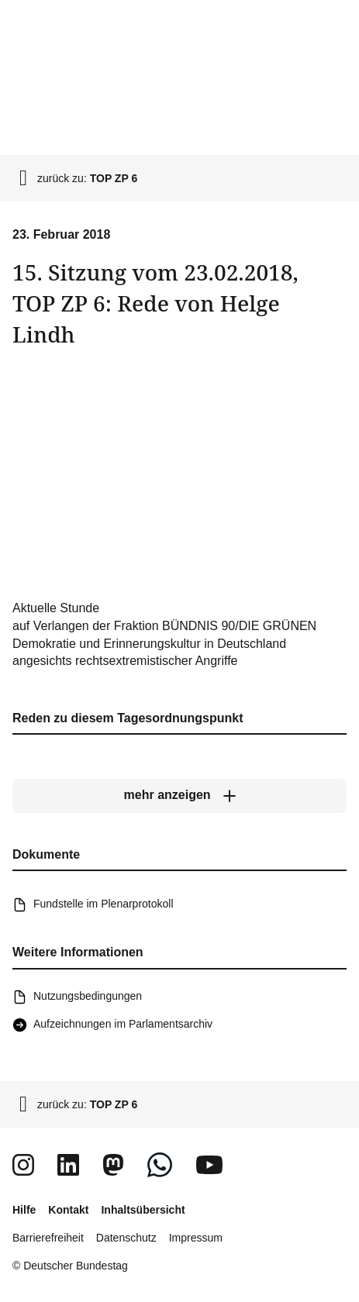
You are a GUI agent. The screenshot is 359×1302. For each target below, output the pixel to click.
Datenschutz (126, 1237)
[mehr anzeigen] (179, 796)
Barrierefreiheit (48, 1237)
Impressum (196, 1237)
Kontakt (68, 1210)
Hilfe (24, 1210)
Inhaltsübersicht (143, 1210)
